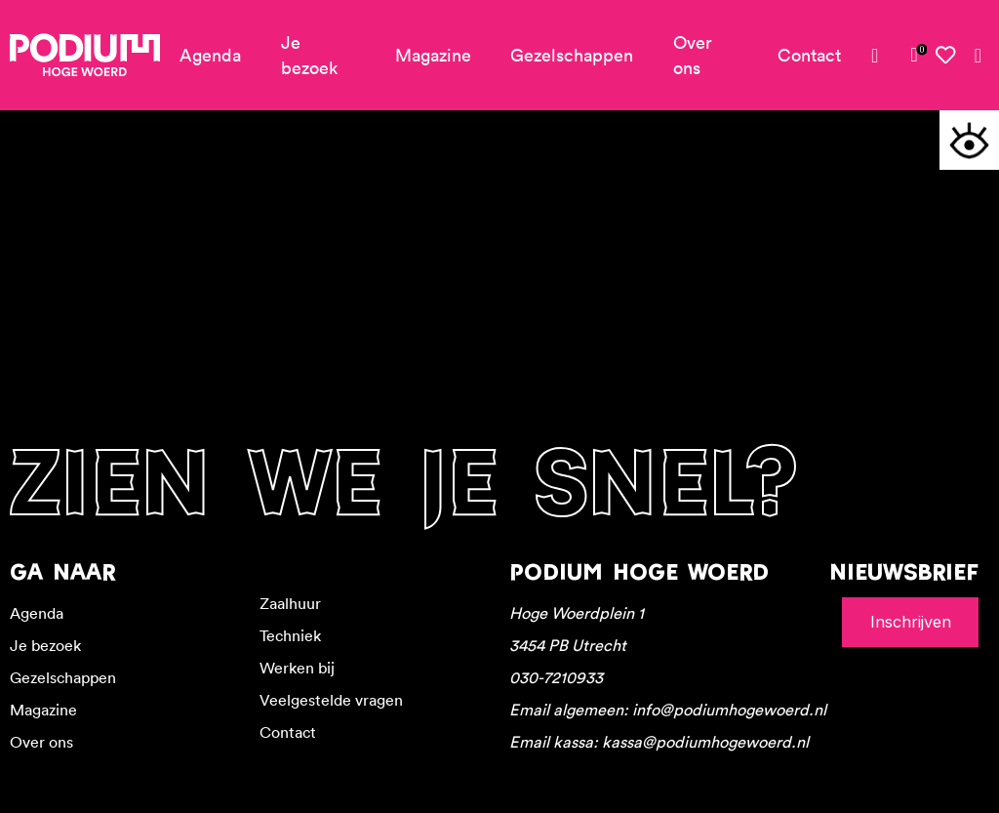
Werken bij (297, 667)
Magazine (433, 55)
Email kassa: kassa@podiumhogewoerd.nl (659, 742)
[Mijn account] (882, 55)
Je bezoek (309, 55)
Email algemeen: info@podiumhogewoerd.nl (667, 709)
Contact (809, 55)
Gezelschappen (571, 55)
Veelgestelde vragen (331, 700)
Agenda (210, 55)
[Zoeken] (978, 55)
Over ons (692, 55)
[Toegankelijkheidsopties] (969, 140)
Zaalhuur (290, 603)
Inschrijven (910, 621)
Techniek (290, 635)
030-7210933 (556, 677)
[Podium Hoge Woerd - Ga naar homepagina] (85, 55)
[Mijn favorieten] (947, 55)
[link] (914, 54)
